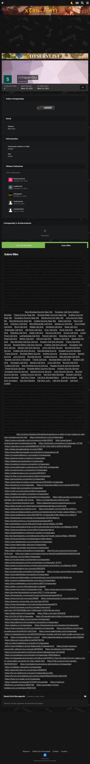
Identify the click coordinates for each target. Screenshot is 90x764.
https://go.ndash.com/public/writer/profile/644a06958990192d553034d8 (47, 553)
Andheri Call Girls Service (55, 345)
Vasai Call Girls (70, 327)
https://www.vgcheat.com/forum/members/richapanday (29, 628)
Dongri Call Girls (71, 333)
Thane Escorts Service (15, 368)
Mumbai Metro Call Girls (60, 359)
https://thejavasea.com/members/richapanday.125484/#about (32, 518)
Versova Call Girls (53, 333)
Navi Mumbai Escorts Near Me (38, 312)
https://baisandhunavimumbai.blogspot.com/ (56, 503)
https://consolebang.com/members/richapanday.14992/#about (32, 655)
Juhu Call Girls (53, 362)
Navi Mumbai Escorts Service (35, 365)
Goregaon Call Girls (19, 362)
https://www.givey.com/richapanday (60, 589)
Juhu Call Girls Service (52, 347)
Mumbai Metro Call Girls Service (27, 345)
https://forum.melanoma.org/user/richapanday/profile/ (29, 673)
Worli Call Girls (20, 327)
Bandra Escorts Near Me (52, 318)
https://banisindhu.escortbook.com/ (20, 509)
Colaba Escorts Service (30, 374)
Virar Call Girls (50, 330)
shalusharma (18, 201)
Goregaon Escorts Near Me (26, 318)
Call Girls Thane (28, 377)
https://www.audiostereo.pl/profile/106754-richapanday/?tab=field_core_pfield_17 (41, 514)
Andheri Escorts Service (68, 368)
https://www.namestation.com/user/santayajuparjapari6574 (31, 604)
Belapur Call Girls (61, 338)
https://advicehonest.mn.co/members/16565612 (26, 670)
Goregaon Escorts (67, 353)
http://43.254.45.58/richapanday (19, 616)
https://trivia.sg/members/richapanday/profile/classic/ (28, 538)
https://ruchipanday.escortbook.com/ (52, 500)
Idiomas (26, 751)
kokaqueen (17, 194)
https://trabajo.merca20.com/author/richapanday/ (27, 494)
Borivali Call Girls (70, 362)
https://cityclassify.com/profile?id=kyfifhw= (58, 509)
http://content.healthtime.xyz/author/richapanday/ (27, 643)
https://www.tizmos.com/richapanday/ (46, 437)
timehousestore (19, 179)
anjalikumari (17, 186)
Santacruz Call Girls (63, 324)
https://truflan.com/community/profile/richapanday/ (28, 476)
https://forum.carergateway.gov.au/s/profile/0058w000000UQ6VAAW (36, 676)
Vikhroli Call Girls (43, 338)
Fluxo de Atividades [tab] (24, 245)
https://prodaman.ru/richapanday (60, 649)
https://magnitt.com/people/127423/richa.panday (26, 682)
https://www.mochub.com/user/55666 (22, 598)
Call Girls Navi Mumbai (53, 374)
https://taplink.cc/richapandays (18, 625)
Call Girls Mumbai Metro (48, 377)
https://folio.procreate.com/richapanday (22, 679)
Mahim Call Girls (26, 338)
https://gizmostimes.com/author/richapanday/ (25, 479)
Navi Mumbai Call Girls (69, 356)
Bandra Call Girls (37, 362)
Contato (55, 751)
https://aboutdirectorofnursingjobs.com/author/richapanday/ (31, 622)
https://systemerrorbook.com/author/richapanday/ (27, 464)
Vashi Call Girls (64, 321)
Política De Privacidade (41, 751)
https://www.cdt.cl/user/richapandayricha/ (23, 589)
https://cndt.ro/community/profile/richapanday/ (26, 491)
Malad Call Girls (36, 327)
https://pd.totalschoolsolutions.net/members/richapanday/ (45, 664)
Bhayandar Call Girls (14, 330)
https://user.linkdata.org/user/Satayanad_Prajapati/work (29, 646)
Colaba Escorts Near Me (45, 321)
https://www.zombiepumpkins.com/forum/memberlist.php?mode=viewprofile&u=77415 (43, 512)
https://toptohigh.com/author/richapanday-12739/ (61, 443)
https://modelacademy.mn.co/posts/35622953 (25, 568)
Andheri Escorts (50, 353)
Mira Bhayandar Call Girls (41, 324)
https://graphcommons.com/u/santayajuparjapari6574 (29, 521)
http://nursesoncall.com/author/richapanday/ (25, 571)
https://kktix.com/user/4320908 (51, 613)
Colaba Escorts (50, 356)
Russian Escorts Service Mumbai (64, 365)
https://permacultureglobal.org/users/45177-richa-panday (30, 592)
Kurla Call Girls (66, 330)
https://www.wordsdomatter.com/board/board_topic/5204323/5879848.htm (38, 577)
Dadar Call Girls (36, 333)
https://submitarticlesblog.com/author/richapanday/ (27, 497)
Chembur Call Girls (18, 324)
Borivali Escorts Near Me (20, 321)
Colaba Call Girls (12, 365)
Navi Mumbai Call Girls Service (24, 342)
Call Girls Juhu (43, 380)
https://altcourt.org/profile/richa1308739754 (24, 640)
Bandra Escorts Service (40, 371)
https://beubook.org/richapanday (19, 485)
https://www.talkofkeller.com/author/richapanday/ (27, 574)
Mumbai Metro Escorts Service (41, 368)
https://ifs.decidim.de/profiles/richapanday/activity (57, 616)
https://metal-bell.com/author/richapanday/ (24, 488)
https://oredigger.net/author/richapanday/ (23, 667)
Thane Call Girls (39, 359)
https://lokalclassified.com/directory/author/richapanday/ (30, 532)
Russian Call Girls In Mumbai (17, 359)
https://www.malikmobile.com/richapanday (58, 631)
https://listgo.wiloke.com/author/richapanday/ (25, 550)
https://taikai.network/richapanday (20, 613)
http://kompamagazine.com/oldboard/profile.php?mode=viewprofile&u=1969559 (40, 535)
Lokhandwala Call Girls (30, 336)
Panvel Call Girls (49, 336)
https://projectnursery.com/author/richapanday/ (26, 470)
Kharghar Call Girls (67, 336)
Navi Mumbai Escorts (46, 350)
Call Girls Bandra (27, 380)
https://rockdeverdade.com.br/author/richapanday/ (27, 619)
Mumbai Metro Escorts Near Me (51, 315)
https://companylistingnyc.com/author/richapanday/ (28, 455)
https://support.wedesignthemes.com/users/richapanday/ (30, 580)
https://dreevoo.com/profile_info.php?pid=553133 (27, 601)
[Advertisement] (45, 32)
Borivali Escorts (34, 356)
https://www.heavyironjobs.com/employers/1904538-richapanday (34, 482)
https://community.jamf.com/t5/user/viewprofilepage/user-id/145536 (35, 652)
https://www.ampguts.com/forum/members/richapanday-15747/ (33, 562)
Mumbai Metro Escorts (30, 353)
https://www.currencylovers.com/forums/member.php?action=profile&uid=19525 (41, 565)
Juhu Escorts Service (63, 371)
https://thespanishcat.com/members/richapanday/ (56, 625)
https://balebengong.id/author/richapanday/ (24, 461)
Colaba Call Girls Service (24, 350)
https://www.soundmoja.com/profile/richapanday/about (29, 529)
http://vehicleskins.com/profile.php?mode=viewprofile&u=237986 (34, 523)
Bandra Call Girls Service (29, 347)
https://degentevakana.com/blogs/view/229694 (63, 637)
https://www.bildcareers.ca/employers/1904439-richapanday (32, 467)
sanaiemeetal (18, 209)
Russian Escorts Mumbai (70, 350)
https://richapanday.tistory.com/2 (25, 637)
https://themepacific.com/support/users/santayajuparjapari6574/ (33, 595)
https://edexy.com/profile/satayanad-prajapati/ (25, 586)
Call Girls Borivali (60, 380)
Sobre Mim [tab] (66, 245)
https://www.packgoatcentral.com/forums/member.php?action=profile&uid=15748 (41, 526)
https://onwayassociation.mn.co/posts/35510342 (58, 485)
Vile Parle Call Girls (33, 330)
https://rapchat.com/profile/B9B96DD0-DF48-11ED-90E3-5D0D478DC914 (38, 446)
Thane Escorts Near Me (24, 315)
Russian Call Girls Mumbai (51, 342)
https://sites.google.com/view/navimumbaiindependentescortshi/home (35, 506)
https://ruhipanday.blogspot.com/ (19, 503)
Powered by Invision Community (45, 760)
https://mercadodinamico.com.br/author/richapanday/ (28, 541)
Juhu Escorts (19, 356)
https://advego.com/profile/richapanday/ (23, 556)
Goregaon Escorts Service (16, 371)
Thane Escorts (11, 353)
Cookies (64, 751)
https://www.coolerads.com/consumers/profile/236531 (29, 440)
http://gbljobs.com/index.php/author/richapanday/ (27, 547)
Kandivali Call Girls (54, 327)
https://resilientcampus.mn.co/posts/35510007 (25, 473)
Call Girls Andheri (69, 377)
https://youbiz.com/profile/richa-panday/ (65, 571)
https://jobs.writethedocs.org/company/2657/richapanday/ (30, 583)
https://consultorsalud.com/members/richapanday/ (27, 559)
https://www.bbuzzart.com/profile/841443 (60, 598)
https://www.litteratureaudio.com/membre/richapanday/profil (32, 452)
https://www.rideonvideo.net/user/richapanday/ (25, 544)
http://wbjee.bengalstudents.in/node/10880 (24, 449)
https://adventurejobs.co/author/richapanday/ (25, 458)
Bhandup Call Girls (18, 333)
